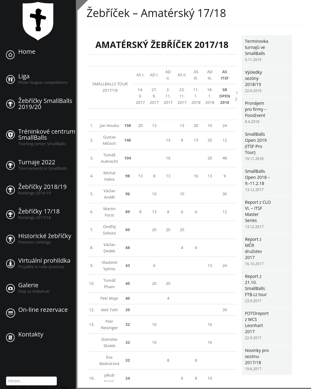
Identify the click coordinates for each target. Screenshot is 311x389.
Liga (23, 76)
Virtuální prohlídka (44, 261)
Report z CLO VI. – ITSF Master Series (258, 211)
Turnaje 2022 (36, 162)
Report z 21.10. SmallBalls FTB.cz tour (256, 285)
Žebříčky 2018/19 (42, 187)
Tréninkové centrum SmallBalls (46, 134)
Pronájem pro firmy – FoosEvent (255, 109)
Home (27, 52)
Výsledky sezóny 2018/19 (253, 78)
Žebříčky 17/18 (39, 211)
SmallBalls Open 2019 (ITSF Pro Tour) (256, 143)
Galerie (28, 285)
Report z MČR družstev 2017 (253, 248)
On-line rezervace (43, 310)
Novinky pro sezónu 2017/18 (257, 356)
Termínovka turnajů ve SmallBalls (256, 47)
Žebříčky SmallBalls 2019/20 (45, 104)
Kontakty (30, 334)
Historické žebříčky (44, 236)
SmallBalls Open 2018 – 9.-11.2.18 (257, 177)
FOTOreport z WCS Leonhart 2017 (256, 322)
